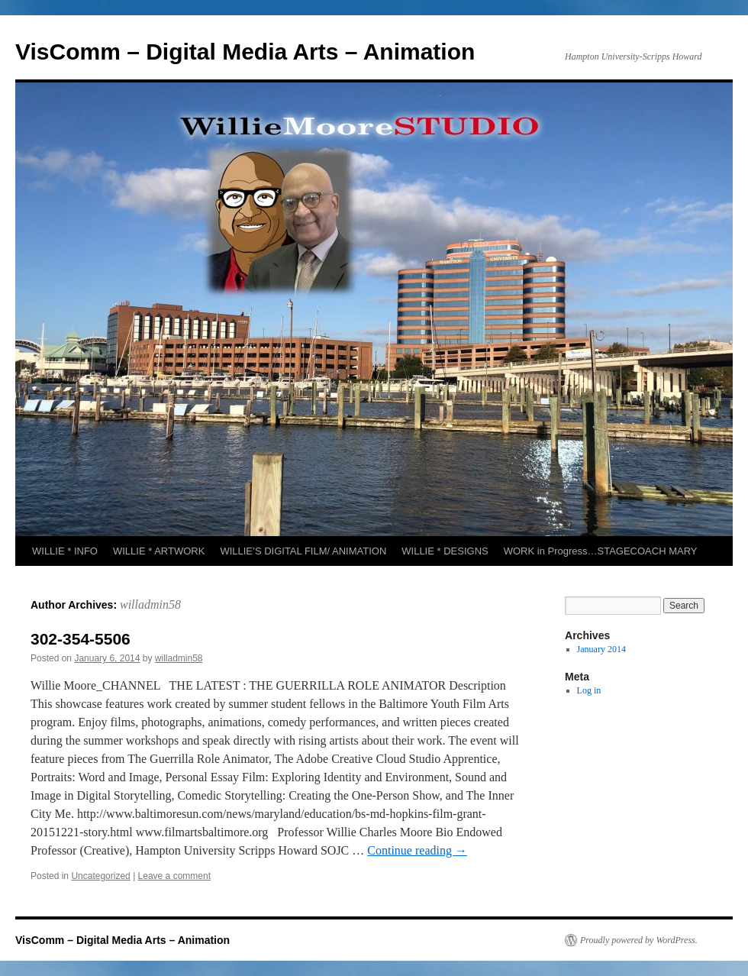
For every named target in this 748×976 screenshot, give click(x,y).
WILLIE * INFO (65, 551)
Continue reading (417, 850)
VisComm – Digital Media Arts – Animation (245, 51)
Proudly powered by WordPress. (639, 940)
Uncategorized (100, 876)
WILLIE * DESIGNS (444, 551)
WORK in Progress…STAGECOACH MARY (601, 551)
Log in (589, 690)
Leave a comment (174, 876)
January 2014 (601, 649)
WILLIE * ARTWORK (159, 551)
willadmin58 (150, 604)
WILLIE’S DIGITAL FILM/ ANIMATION (303, 551)
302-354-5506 (81, 639)
